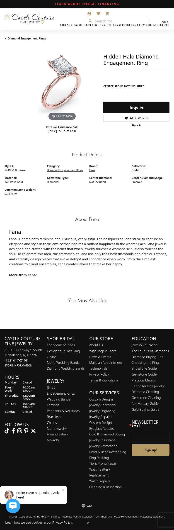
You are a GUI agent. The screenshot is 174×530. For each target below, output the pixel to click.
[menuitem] (87, 506)
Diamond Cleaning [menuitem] (145, 392)
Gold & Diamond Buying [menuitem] (107, 434)
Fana (92, 170)
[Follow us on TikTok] (7, 431)
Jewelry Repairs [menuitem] (100, 417)
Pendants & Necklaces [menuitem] (63, 411)
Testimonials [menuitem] (98, 368)
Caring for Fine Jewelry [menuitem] (148, 386)
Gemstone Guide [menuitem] (144, 374)
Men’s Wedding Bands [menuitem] (63, 363)
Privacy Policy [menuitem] (99, 374)
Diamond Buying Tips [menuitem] (147, 357)
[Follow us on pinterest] (26, 431)
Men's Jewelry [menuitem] (57, 428)
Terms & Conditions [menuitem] (103, 380)
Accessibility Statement (151, 516)
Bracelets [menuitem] (53, 417)
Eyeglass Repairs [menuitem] (101, 428)
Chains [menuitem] (52, 422)
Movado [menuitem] (53, 440)
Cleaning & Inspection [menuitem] (105, 487)
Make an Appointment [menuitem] (105, 363)
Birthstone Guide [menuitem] (144, 368)
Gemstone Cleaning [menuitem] (146, 398)
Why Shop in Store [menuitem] (102, 351)
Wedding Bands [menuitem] (58, 399)
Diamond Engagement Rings (27, 38)
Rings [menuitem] (51, 387)
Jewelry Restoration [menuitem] (103, 446)
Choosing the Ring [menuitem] (145, 363)
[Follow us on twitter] (33, 431)
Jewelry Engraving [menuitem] (102, 411)
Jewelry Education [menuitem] (144, 345)
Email (136, 426)
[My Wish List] (98, 13)
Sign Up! (151, 450)
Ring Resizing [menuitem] (99, 458)
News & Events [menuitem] (100, 357)
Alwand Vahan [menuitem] (57, 434)
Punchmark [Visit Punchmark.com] (130, 516)
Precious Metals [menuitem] (143, 380)
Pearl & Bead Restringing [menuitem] (107, 452)
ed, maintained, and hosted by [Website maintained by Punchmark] (107, 516)
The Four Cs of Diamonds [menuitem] (150, 351)
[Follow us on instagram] (19, 431)
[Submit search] (89, 21)
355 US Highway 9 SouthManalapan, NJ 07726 (23, 357)
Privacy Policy (62, 522)
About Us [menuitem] (96, 345)
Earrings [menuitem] (53, 405)
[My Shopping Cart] (107, 13)
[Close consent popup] (88, 522)
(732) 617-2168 (62, 131)
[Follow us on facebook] (13, 431)
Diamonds (79, 25)
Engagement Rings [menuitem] (61, 345)
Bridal (65, 25)
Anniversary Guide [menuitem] (145, 403)
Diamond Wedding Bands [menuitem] (66, 368)
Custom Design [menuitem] (100, 422)
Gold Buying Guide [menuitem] (145, 409)
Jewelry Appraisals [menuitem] (102, 405)
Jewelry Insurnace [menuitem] (102, 440)
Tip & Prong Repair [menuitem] (103, 464)
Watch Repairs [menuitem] (99, 481)
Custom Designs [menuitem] (101, 399)
